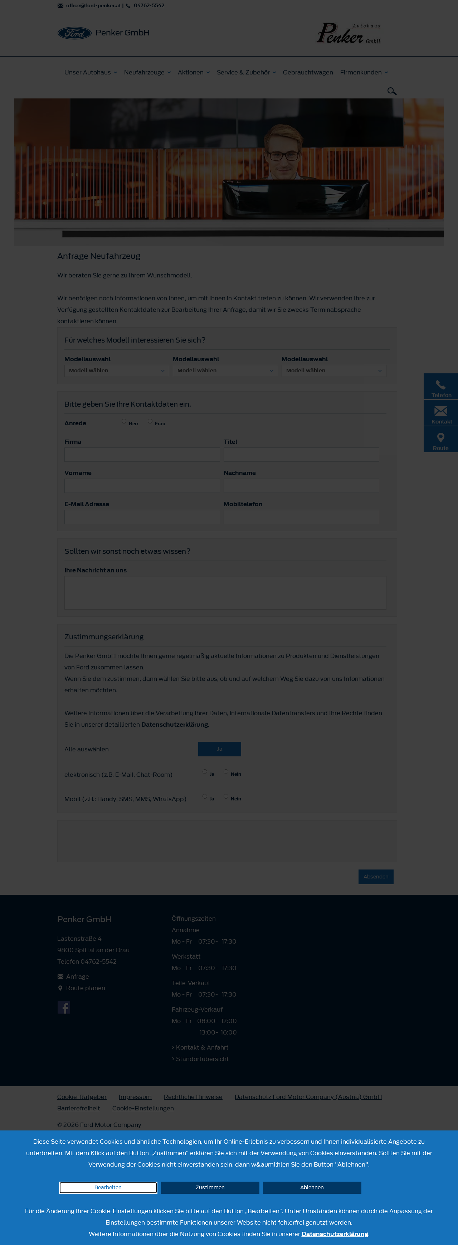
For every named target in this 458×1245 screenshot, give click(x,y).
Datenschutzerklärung (335, 1234)
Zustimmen (210, 1187)
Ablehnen (312, 1187)
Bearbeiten (108, 1187)
